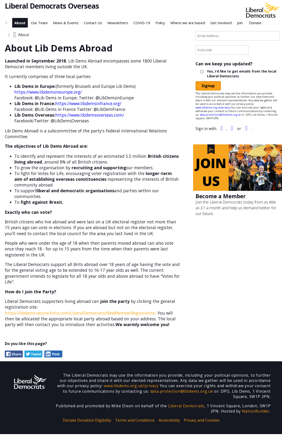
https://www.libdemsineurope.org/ (48, 92)
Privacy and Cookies (201, 422)
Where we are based (187, 22)
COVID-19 (141, 22)
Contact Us (93, 22)
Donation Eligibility (94, 422)
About (20, 22)
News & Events (66, 22)
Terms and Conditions (135, 422)
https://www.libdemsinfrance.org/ (89, 104)
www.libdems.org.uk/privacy (213, 107)
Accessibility (169, 422)
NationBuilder (256, 413)
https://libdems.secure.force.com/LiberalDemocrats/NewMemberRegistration (80, 314)
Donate (255, 22)
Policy (160, 22)
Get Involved (221, 22)
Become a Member (221, 196)
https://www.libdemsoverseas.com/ (90, 115)
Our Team (39, 22)
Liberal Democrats (186, 407)
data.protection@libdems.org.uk (220, 114)
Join (240, 22)
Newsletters (117, 22)
